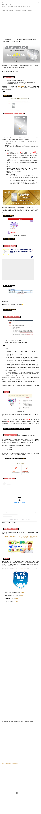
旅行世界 (32, 10)
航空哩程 (23, 10)
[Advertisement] (20, 24)
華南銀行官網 (7, 96)
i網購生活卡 (17, 763)
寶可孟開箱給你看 (9, 239)
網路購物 (13, 763)
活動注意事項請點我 (9, 186)
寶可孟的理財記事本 (7, 4)
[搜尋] (38, 2)
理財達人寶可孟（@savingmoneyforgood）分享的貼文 (19, 519)
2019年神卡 (7, 763)
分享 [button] (3, 761)
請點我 (23, 458)
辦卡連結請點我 (8, 215)
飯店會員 (28, 10)
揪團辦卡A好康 (5, 10)
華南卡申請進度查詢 (9, 309)
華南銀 (10, 763)
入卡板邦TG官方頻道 (22, 568)
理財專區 (19, 10)
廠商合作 (15, 10)
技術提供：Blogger (20, 793)
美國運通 (10, 10)
